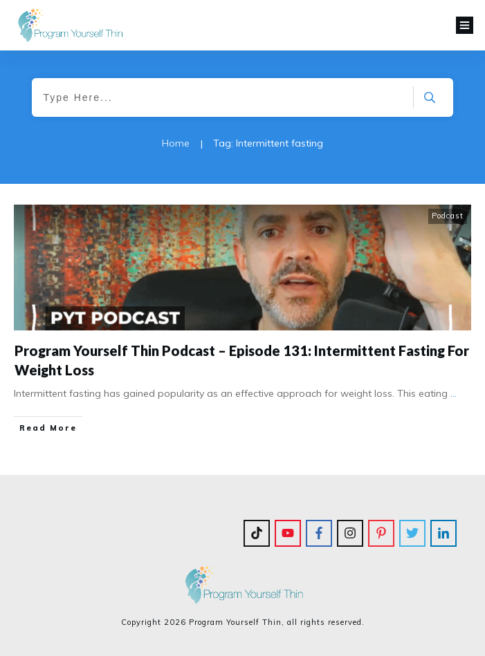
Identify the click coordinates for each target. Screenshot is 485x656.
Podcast (448, 216)
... (453, 393)
